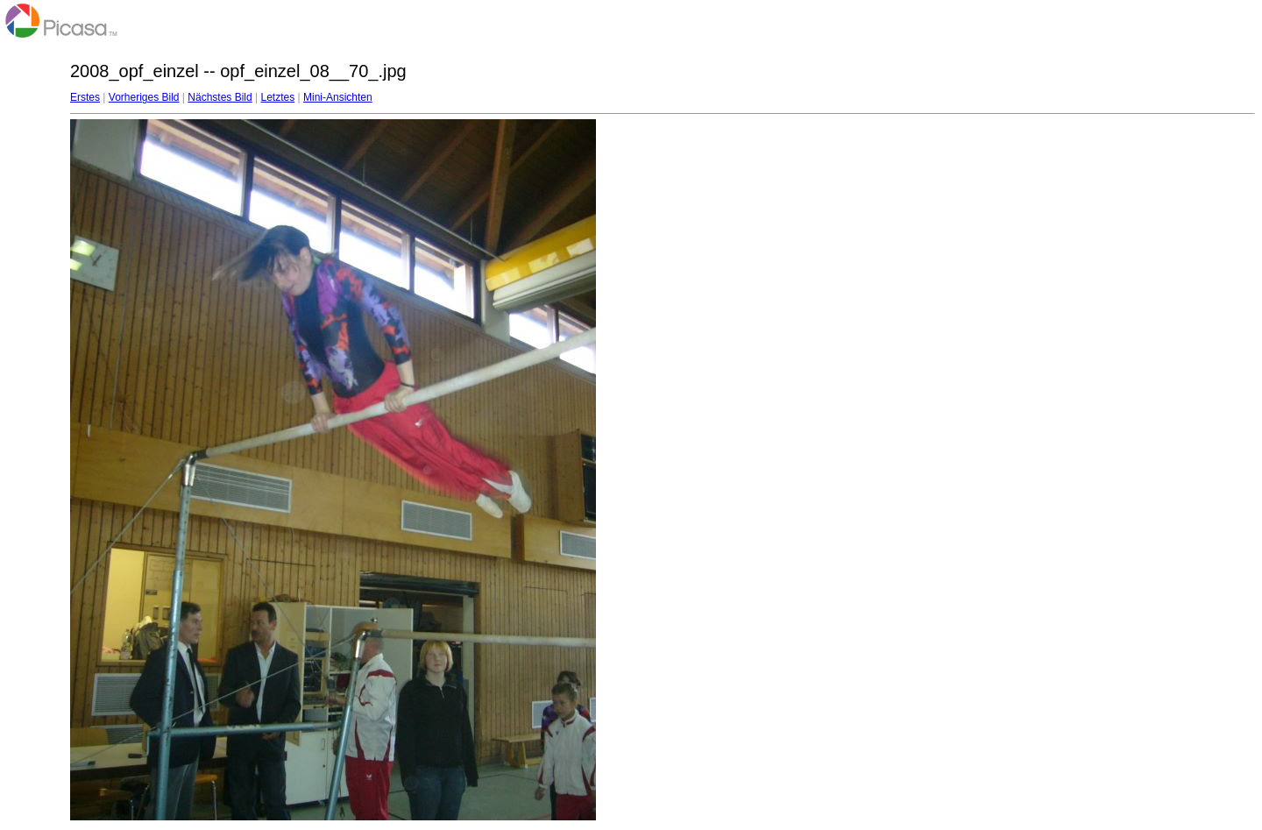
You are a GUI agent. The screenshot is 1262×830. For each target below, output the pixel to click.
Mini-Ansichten (337, 97)
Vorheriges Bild (144, 97)
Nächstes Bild (220, 97)
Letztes (278, 97)
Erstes (85, 97)
